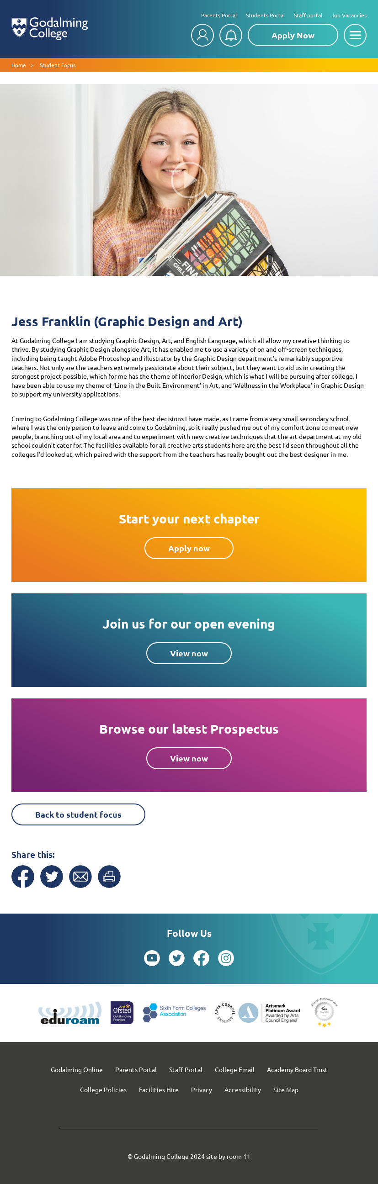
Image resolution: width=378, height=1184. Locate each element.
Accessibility (242, 1089)
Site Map (285, 1089)
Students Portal (265, 15)
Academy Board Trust (297, 1069)
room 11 (238, 1156)
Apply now (189, 548)
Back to (78, 814)
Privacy (201, 1089)
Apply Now (293, 35)
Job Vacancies (349, 15)
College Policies (103, 1089)
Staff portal (308, 15)
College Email (235, 1069)
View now (189, 653)
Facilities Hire (159, 1089)
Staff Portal (185, 1069)
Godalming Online (77, 1069)
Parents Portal (219, 15)
